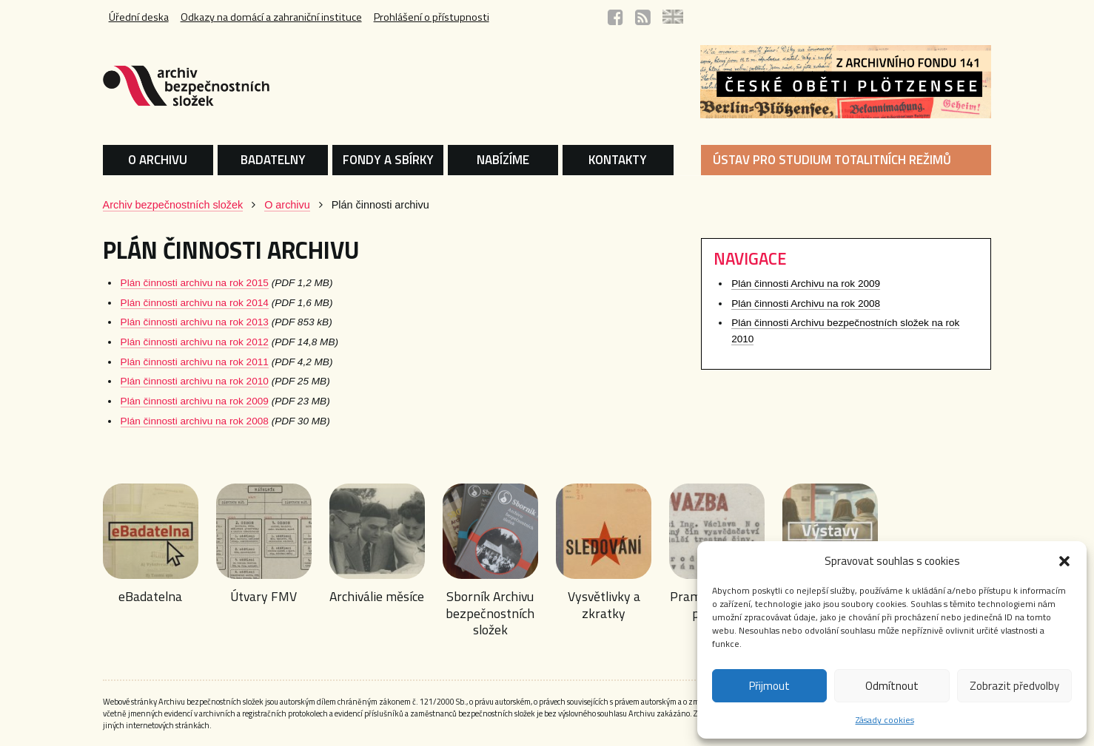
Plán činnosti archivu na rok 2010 (195, 381)
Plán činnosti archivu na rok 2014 (195, 302)
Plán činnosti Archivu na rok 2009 (805, 283)
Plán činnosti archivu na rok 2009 (195, 401)
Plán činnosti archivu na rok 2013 (195, 322)
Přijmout (769, 685)
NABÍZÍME (503, 159)
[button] (1064, 561)
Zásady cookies (885, 720)
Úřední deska (139, 17)
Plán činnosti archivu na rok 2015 (195, 282)
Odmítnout (892, 685)
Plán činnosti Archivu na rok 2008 (805, 303)
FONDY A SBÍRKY (388, 159)
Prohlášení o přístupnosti (431, 17)
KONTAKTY (617, 159)
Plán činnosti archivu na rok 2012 (195, 341)
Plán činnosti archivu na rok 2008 (195, 421)
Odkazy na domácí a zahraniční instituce (271, 17)
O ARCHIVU (157, 159)
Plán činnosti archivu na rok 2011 (195, 361)
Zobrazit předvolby (1014, 685)
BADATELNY (273, 159)
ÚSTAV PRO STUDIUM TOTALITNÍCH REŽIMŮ (832, 159)
